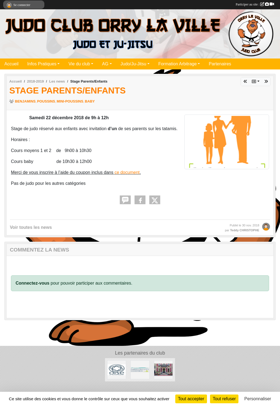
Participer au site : (255, 4)
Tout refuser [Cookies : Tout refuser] (224, 398)
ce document (127, 172)
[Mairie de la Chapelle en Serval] (163, 369)
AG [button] (105, 64)
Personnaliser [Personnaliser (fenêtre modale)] (257, 398)
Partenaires (220, 64)
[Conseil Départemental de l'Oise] (116, 369)
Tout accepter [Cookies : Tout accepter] (191, 398)
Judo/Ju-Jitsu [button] (133, 64)
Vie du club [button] (79, 64)
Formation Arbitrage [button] (177, 64)
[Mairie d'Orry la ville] (139, 369)
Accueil (11, 64)
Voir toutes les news (31, 227)
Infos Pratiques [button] (42, 64)
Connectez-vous (32, 283)
